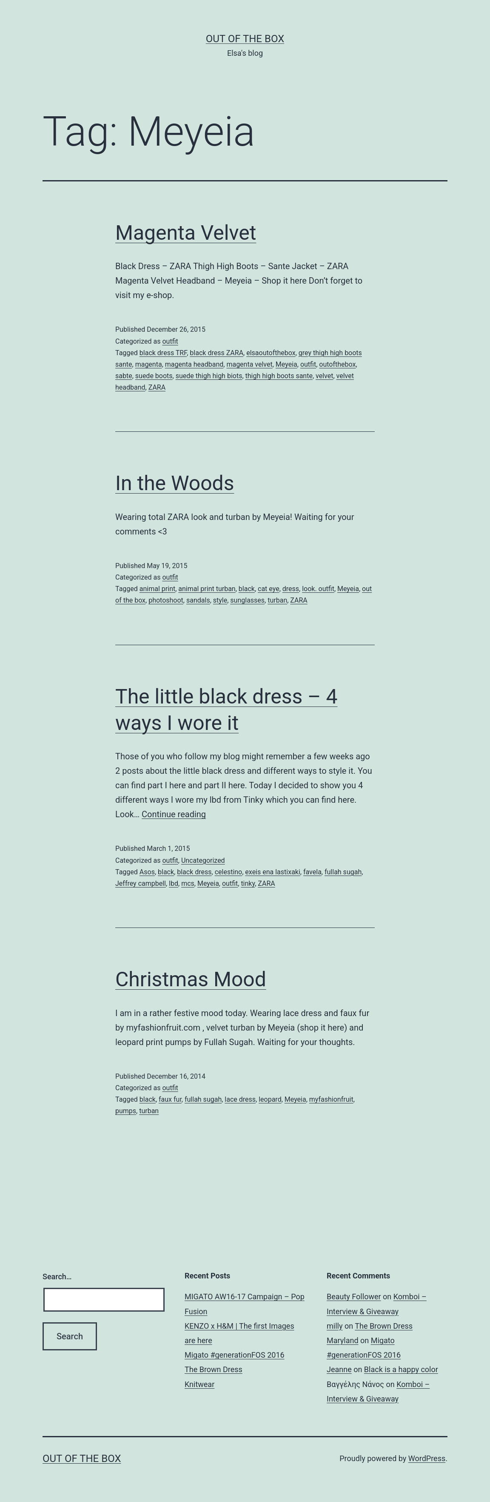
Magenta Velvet (185, 233)
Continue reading (174, 814)
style (220, 600)
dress (290, 589)
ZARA (156, 387)
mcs (187, 883)
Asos (147, 872)
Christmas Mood (190, 979)
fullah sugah (343, 872)
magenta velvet (249, 364)
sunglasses (247, 600)
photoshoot (165, 600)
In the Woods (174, 483)
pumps (125, 1111)
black (247, 589)
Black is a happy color (401, 1369)
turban (277, 600)
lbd (173, 883)
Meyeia (286, 364)
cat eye (268, 589)
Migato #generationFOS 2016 (235, 1354)
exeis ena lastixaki (272, 872)
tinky (248, 883)
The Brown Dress (213, 1369)
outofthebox (337, 364)
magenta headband (194, 364)
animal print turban (206, 589)
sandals (198, 600)
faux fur (170, 1099)
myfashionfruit (331, 1099)
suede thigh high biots (209, 376)
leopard (270, 1099)
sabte (123, 376)
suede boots (154, 376)
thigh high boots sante (279, 376)
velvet (324, 376)
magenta (148, 364)
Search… (57, 1276)
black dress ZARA (216, 353)
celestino (228, 872)
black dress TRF (163, 353)
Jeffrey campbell (140, 883)
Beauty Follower (354, 1296)
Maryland (343, 1340)
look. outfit (318, 589)
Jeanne (339, 1369)
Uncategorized (203, 860)
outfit (170, 341)
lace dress (240, 1099)
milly (334, 1325)
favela (312, 872)
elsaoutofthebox (270, 353)
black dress (194, 872)
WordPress (426, 1458)
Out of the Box (245, 39)
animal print (157, 589)
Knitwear (199, 1384)
